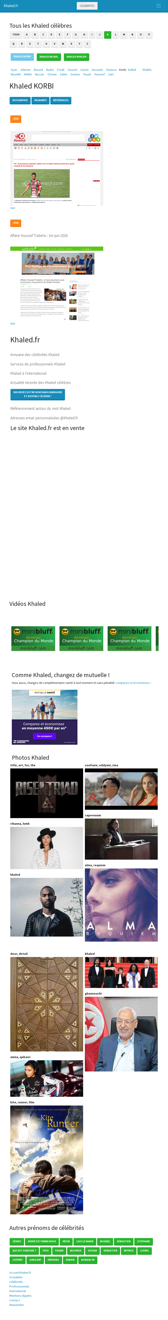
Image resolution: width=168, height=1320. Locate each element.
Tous (15, 34)
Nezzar (40, 74)
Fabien (70, 1259)
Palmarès (40, 100)
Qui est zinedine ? (24, 1250)
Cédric (16, 1241)
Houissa (111, 70)
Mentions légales (20, 1296)
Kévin (66, 1241)
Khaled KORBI (22, 56)
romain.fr (87, 1259)
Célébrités (87, 6)
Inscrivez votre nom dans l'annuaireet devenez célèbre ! (37, 394)
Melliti (28, 74)
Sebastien (110, 1250)
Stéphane (143, 1241)
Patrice (129, 1250)
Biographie (20, 100)
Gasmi (84, 70)
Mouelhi (15, 74)
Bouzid (38, 70)
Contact (14, 1300)
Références (60, 100)
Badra (50, 70)
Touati (87, 74)
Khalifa (147, 70)
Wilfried (75, 1250)
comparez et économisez (132, 683)
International (17, 1291)
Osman (52, 74)
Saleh (63, 74)
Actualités (16, 1277)
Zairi (111, 74)
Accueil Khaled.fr (20, 1273)
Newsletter (16, 1305)
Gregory (35, 1259)
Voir (12, 208)
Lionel (144, 1250)
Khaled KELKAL (49, 56)
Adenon (25, 70)
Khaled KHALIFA (76, 56)
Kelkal (132, 70)
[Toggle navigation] (158, 6)
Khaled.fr (11, 5)
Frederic (53, 1259)
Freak (61, 70)
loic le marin (84, 1241)
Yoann (59, 1250)
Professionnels (19, 1286)
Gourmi (72, 70)
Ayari (14, 70)
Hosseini (97, 70)
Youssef (99, 74)
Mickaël (105, 1241)
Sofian (92, 1250)
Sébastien (124, 1241)
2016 (15, 118)
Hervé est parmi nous (42, 1241)
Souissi (75, 74)
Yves (46, 1250)
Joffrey (17, 1259)
